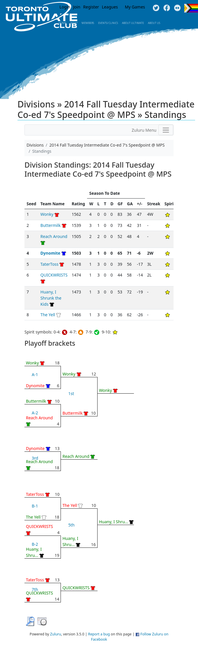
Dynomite (50, 253)
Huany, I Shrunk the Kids (50, 298)
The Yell (47, 314)
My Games (135, 7)
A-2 (35, 413)
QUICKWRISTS (54, 275)
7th (35, 589)
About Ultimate (133, 23)
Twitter (156, 8)
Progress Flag (191, 8)
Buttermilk (50, 225)
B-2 (35, 544)
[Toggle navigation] (165, 130)
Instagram (177, 8)
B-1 (35, 506)
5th (71, 525)
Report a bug (99, 634)
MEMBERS (88, 23)
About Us (154, 23)
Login (64, 7)
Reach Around (53, 236)
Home (62, 23)
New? (73, 23)
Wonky (46, 214)
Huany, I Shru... (113, 521)
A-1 (35, 374)
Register (91, 7)
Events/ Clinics (108, 23)
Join (76, 7)
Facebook (167, 8)
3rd (35, 458)
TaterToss (49, 264)
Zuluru (55, 634)
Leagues (110, 7)
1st (71, 393)
